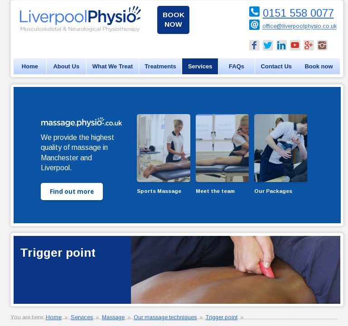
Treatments (160, 66)
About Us (66, 66)
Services (200, 66)
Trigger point (221, 317)
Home (30, 66)
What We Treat (112, 66)
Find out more (72, 191)
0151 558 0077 (298, 13)
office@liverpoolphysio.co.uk (299, 27)
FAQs (236, 66)
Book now (173, 19)
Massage (113, 317)
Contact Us (276, 66)
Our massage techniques (165, 317)
